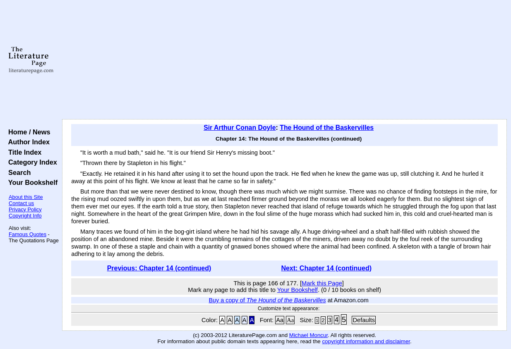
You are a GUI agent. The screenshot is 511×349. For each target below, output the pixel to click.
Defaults (364, 320)
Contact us (21, 203)
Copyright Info (25, 216)
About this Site (26, 197)
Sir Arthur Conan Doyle (240, 127)
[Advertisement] (284, 60)
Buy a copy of (267, 300)
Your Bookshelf (31, 182)
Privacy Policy (25, 209)
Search (18, 172)
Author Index (27, 142)
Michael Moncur (308, 335)
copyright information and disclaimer (366, 341)
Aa (279, 320)
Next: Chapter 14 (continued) (326, 268)
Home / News (27, 132)
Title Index (23, 152)
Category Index (31, 162)
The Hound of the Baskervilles (327, 127)
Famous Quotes (27, 234)
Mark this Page (322, 283)
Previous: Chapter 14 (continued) (159, 268)
